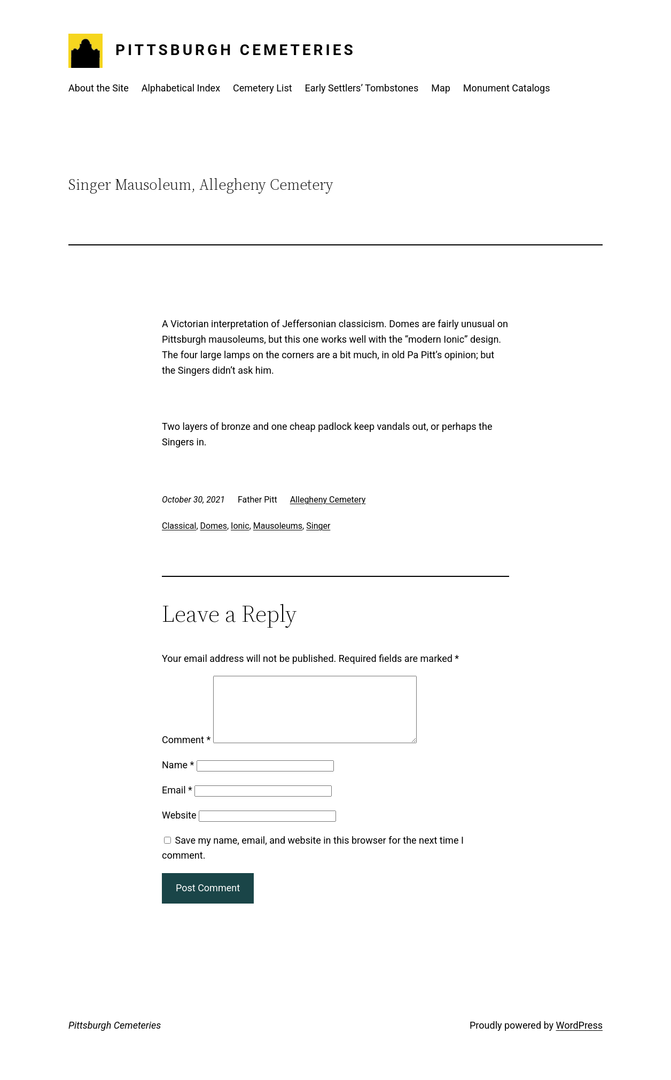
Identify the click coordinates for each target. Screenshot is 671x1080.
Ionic (240, 526)
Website (179, 828)
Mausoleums (277, 526)
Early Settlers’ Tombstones (362, 88)
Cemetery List (262, 88)
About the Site (98, 88)
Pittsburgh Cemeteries (235, 50)
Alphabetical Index (181, 88)
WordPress (579, 1038)
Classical (179, 526)
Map (440, 88)
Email (177, 802)
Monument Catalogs (506, 88)
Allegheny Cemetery (328, 500)
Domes (213, 526)
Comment (186, 752)
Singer (318, 526)
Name (178, 777)
